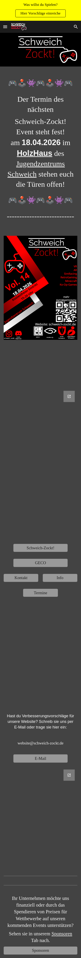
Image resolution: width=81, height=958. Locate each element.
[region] (40, 10)
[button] (5, 27)
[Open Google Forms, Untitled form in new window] (69, 396)
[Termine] (40, 592)
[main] (40, 153)
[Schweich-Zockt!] (40, 548)
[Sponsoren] (40, 950)
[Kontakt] (21, 578)
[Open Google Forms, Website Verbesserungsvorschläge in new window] (69, 775)
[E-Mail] (40, 758)
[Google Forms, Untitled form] (40, 464)
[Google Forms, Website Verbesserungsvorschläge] (40, 818)
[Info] (60, 578)
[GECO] (40, 562)
